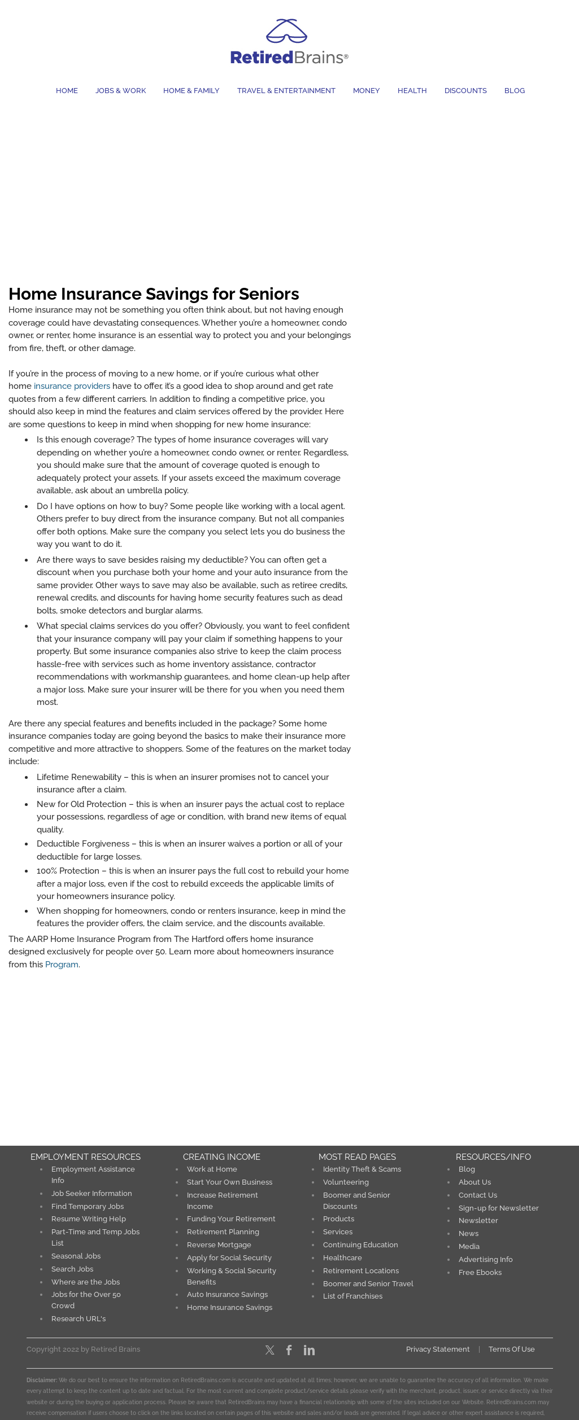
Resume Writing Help (88, 1218)
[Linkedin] (309, 1348)
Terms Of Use (512, 1347)
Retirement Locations (361, 1269)
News (468, 1233)
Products (338, 1218)
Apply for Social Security (229, 1256)
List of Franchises (353, 1294)
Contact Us (478, 1194)
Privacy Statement (438, 1347)
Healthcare (342, 1256)
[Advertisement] (289, 188)
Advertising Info (486, 1258)
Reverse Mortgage (219, 1243)
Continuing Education (360, 1243)
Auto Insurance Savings (227, 1292)
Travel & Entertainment (286, 90)
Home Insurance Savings (229, 1305)
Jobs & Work (120, 90)
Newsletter (478, 1220)
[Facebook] (289, 1348)
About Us (475, 1182)
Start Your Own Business (229, 1182)
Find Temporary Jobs (87, 1206)
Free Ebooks (480, 1270)
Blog (514, 90)
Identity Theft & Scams (362, 1169)
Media (469, 1245)
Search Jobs (72, 1267)
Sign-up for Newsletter (499, 1207)
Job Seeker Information (91, 1193)
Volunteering (346, 1182)
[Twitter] (269, 1348)
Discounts (466, 90)
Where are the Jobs (85, 1280)
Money (366, 90)
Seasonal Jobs (76, 1255)
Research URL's (78, 1316)
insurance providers (72, 386)
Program (62, 964)
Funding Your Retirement (231, 1218)
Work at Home (212, 1169)
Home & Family (191, 90)
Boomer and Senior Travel (368, 1282)
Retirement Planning (223, 1231)
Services (337, 1231)
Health (412, 90)
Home (67, 90)
